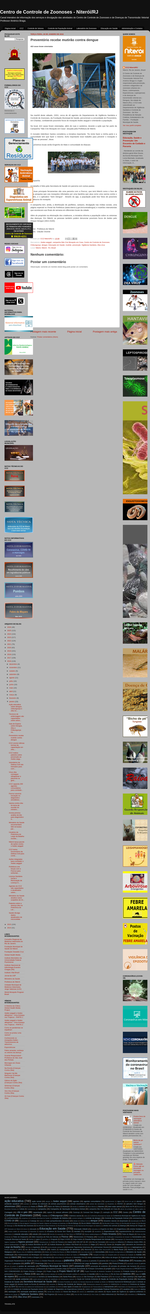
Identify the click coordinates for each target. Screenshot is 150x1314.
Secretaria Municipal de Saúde (38, 1281)
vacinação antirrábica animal (31, 1292)
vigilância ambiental (136, 1292)
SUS (59, 1287)
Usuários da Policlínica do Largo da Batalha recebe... (16, 835)
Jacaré (109, 1244)
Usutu (136, 1289)
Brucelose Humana (11, 1209)
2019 (9, 651)
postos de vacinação (27, 1266)
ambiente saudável (12, 1204)
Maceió (43, 1249)
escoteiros (98, 1231)
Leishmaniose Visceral (101, 1247)
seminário (42, 1284)
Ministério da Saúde (12, 979)
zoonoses (35, 1297)
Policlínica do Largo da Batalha (86, 1263)
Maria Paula (118, 1249)
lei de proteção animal (54, 1247)
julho (11, 681)
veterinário (90, 1292)
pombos (105, 1263)
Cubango (33, 1221)
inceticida (112, 1242)
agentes (76, 1201)
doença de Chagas (136, 1226)
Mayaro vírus (20, 1252)
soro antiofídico (51, 1287)
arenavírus (24, 1206)
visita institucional (107, 1294)
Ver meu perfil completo (132, 125)
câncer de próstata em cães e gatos (131, 1209)
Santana (78, 1276)
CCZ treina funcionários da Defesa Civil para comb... (16, 853)
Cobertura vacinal (75, 1216)
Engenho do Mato (106, 1229)
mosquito (84, 1254)
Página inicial (10, 28)
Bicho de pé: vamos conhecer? (138, 1142)
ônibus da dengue (111, 1257)
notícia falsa (58, 1257)
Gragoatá (54, 1239)
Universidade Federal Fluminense (106, 1289)
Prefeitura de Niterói (12, 982)
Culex (41, 1221)
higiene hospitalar (10, 1242)
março (12, 695)
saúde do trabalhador (51, 1279)
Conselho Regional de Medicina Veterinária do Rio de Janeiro (14, 941)
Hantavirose (139, 1239)
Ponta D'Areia (117, 1263)
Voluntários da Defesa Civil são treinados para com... (16, 766)
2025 (9, 630)
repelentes (83, 1274)
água (119, 1201)
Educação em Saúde (109, 28)
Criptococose (23, 1221)
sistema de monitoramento (35, 1287)
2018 (9, 654)
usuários (126, 1289)
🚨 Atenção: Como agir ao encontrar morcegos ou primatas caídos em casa (133, 1170)
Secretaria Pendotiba (63, 1282)
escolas (77, 1231)
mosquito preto (112, 1255)
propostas (117, 1271)
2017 (9, 658)
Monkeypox (36, 1255)
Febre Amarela (109, 1234)
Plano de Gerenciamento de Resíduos (59, 1263)
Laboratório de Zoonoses (86, 28)
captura (49, 1212)
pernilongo (8, 1263)
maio (11, 688)
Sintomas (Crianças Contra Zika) (12, 1087)
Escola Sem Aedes (64, 1231)
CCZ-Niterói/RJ (131, 67)
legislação (36, 1247)
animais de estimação (40, 1204)
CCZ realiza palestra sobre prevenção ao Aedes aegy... (15, 756)
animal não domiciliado (97, 1204)
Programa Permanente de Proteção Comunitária (86, 1269)
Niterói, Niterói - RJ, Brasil (46, 248)
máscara (140, 1249)
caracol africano (62, 1212)
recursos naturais (49, 1274)
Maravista (88, 1249)
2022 (9, 641)
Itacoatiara (85, 1244)
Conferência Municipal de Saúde (100, 1216)
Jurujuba (117, 1244)
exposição (60, 1234)
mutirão (69, 245)
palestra (69, 1260)
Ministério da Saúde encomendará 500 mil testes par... (16, 826)
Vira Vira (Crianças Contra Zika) (12, 1092)
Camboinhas (31, 1209)
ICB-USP (79, 1242)
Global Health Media (12, 955)
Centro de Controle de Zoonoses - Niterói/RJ (49, 12)
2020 (9, 648)
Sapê (140, 1277)
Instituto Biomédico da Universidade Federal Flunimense (13, 960)
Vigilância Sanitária (89, 245)
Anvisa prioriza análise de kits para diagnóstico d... (16, 816)
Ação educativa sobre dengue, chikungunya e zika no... (15, 708)
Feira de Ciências (52, 1237)
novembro (13, 667)
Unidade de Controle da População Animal (28, 1289)
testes (76, 1287)
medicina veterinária (34, 1252)
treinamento (109, 1287)
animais (26, 1204)
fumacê (127, 1237)
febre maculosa (37, 1237)
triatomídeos (122, 1287)
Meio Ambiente (72, 1252)
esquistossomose (125, 1231)
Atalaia (33, 1206)
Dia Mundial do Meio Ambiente (45, 1225)
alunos (139, 1201)
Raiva (27, 1274)
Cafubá (21, 1209)
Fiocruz (65, 1236)
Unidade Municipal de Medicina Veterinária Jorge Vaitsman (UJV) (13, 987)
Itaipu (93, 1244)
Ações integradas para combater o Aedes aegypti (16, 861)
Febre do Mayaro (128, 1234)
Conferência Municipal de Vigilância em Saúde (129, 1216)
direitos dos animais (110, 1226)
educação (33, 1229)
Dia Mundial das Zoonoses (24, 1226)
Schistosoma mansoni (67, 1279)
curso (67, 1221)
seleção (75, 1282)
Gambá (31, 1239)
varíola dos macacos (53, 1291)
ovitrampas (58, 1261)
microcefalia (99, 1252)
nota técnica (47, 1257)
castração (106, 1212)
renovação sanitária (71, 1274)
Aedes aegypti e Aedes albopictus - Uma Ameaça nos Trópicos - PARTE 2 (14, 1022)
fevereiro (13, 698)
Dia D (143, 1221)
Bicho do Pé (130, 1206)
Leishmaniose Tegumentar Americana (77, 1247)
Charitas (45, 1216)
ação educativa (14, 1201)
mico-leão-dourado (87, 1252)
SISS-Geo (21, 1287)
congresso (24, 1218)
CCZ (22, 28)
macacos (34, 1249)
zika (10, 1297)
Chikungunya (36, 245)
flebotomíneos (78, 1237)
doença (123, 1226)
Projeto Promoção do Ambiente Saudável (98, 1271)
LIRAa (20, 1249)
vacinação (12, 1292)
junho (11, 684)
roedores (126, 1274)
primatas (114, 1266)
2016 (9, 661)
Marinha (131, 1249)
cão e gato (22, 1212)
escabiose (50, 1231)
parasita (93, 1261)
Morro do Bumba (58, 1255)
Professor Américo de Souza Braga (23, 1268)
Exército (52, 1234)
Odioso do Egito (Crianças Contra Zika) (13, 1082)
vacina (142, 1289)
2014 (9, 928)
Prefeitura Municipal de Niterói (54, 1266)
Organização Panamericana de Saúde (18, 1261)
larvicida (28, 1247)
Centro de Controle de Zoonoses (97, 242)
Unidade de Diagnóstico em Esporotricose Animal (64, 1289)
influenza (121, 1242)
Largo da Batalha (13, 1247)
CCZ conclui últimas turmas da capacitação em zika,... (16, 746)
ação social (36, 1201)
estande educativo (21, 1234)
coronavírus (137, 1218)
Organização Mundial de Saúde (132, 1257)
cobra (86, 1216)
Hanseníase (129, 1239)
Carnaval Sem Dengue (91, 1212)
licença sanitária (10, 1249)
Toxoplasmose (85, 1287)
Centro (125, 1212)
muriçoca (122, 1255)
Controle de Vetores (36, 28)
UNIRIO (87, 1289)
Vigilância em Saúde (11, 1294)
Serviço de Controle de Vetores (70, 1284)
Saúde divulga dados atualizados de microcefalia (15, 916)
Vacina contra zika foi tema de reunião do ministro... (16, 806)
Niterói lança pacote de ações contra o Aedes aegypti (16, 844)
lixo (26, 1249)
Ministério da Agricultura (116, 1252)
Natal (6, 1257)
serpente (52, 1284)
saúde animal (37, 1279)
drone (25, 1229)
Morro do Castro (72, 1255)
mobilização (9, 1255)
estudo (35, 1234)
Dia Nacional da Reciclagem (84, 1225)
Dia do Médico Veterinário (90, 1223)
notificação (68, 1257)
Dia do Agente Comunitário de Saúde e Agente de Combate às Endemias (43, 1223)
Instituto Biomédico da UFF (37, 1244)
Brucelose (140, 1206)
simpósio (125, 1284)
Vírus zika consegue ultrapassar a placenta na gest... (15, 776)
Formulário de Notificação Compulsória (110, 1237)
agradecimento (109, 1201)
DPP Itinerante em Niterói (13, 1229)
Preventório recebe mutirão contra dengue (16, 738)
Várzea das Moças (69, 1292)
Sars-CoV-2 (9, 1279)
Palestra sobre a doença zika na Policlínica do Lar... (16, 906)
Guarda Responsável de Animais (98, 1239)
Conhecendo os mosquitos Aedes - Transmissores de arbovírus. (12, 1041)
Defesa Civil (84, 1221)
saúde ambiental (22, 1279)
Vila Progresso (49, 1294)
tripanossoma (132, 1287)
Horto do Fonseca (57, 1242)
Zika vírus (101, 245)
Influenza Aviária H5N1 (135, 1242)
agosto (12, 678)
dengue (44, 245)
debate (75, 1221)
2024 (9, 634)
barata (75, 1206)
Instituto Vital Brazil (12, 973)
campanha (42, 1209)
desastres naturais (110, 1221)
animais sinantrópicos (78, 1204)
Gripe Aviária (77, 1239)
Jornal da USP (10, 976)
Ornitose (36, 1261)
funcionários (137, 1237)
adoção (48, 1201)
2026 (9, 627)
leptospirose (137, 1247)
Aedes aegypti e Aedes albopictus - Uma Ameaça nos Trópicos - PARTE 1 (14, 1015)
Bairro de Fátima (54, 1206)
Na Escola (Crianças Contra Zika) (12, 1069)
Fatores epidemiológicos (92, 1234)
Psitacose (19, 1274)
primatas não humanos (128, 1266)
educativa (95, 1229)
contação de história (60, 1218)
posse (14, 1266)
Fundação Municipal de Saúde (15, 1239)
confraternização (13, 1218)
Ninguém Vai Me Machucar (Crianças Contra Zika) (12, 1075)
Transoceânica (97, 1287)
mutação (130, 1255)
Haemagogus (119, 1239)
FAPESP (79, 1234)
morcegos (46, 1255)
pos (8, 1266)
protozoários (9, 1274)
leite (128, 1247)
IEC (87, 1242)
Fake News (69, 1234)
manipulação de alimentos (69, 1249)
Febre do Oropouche (20, 1237)
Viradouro (61, 1294)
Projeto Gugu (51, 1271)
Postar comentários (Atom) (47, 337)
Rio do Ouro (115, 1274)
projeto (108, 1269)
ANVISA (120, 1204)
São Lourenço (128, 1277)
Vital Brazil (120, 1294)
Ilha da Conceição (98, 1242)
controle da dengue (93, 1218)
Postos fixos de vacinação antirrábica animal (139, 1119)
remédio (60, 1274)
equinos (41, 1231)
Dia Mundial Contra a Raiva (110, 1223)
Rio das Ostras (103, 1274)
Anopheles (110, 1204)
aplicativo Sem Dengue (134, 1204)
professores (41, 1269)
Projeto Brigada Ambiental (124, 1268)
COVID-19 (9, 1220)
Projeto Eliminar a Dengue (32, 1271)
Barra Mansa (92, 1206)
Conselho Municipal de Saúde (40, 1218)
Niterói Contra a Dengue (30, 1257)
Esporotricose (10, 1047)
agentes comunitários (92, 1201)
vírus (68, 1294)
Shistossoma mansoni (93, 1284)
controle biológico (77, 1218)
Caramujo (76, 1212)
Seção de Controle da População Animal (117, 1279)
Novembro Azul (79, 1257)
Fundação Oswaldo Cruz (14, 952)
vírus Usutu (95, 1294)
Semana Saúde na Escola (27, 1284)
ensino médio (12, 1231)
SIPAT (13, 1287)
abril (11, 691)
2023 (9, 637)
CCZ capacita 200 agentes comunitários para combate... (16, 787)
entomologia (23, 1231)
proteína (140, 1271)
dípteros (98, 1225)
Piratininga (39, 1263)
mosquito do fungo (99, 1255)
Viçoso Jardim (111, 1292)
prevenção (76, 245)
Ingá (23, 1244)
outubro (12, 671)
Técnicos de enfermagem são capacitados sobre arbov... (16, 717)
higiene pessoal (25, 1242)
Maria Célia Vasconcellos (103, 1249)
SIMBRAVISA (115, 1284)
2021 (9, 644)
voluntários (131, 1294)
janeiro (12, 702)
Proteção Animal (129, 1271)
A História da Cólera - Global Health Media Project (13, 1008)
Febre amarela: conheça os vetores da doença (14, 1051)
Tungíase (142, 1287)
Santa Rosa (67, 1277)
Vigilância (122, 1292)
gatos (38, 1239)
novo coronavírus (94, 1257)
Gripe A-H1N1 (65, 1239)
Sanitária (42, 1277)
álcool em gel (129, 1201)
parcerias (102, 1261)
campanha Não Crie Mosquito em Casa (68, 242)
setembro (13, 674)
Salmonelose (32, 1276)
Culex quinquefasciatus (54, 1221)
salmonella (22, 1276)
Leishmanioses (117, 1247)
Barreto (101, 1206)
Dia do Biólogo (73, 1223)
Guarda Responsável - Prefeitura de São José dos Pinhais (13, 1058)
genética (45, 1239)
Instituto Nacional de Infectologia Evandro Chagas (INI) (12, 967)
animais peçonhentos (58, 1204)
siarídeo (105, 1284)
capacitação (37, 1212)
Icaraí (70, 1242)
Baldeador (66, 1206)
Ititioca (101, 1244)
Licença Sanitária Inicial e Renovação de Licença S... (15, 879)
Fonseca (90, 1237)
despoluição (124, 1221)
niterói (14, 1257)
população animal (132, 1263)
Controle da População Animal (60, 28)
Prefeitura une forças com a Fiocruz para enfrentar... (15, 870)
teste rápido (67, 1287)
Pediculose (124, 1260)
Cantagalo (9, 1212)
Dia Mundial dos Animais (65, 1225)
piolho (27, 1263)
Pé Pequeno (112, 1261)
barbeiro (82, 1206)
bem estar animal (115, 1206)
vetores (100, 1292)
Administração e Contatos (132, 28)
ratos (38, 1274)
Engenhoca (121, 1229)
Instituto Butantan (56, 1244)
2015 (9, 924)
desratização (135, 1221)
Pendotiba (138, 1261)
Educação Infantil (80, 1229)
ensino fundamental (137, 1229)
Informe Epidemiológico (12, 1244)
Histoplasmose (43, 1242)
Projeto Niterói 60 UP (69, 1271)
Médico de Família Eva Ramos (54, 1252)
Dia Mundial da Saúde (129, 1223)
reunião (92, 1274)
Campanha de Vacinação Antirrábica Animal (67, 1209)
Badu (40, 1206)
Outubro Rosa (47, 1261)
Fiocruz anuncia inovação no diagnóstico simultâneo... (15, 797)
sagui (137, 1274)
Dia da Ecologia (13, 1223)
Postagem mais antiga (105, 331)
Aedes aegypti (46, 242)
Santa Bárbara (53, 1277)
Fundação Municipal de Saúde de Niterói (14, 948)
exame (44, 1234)
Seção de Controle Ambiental (87, 1279)
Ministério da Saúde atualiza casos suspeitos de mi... (16, 898)
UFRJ (9, 1289)
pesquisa (17, 1263)
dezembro (13, 664)
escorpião (88, 1231)
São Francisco (102, 1277)
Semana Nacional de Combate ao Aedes (93, 1282)
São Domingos (89, 1277)
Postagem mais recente (43, 331)
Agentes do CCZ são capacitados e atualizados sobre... (16, 889)
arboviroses (10, 1206)
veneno (82, 1291)
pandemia (85, 1261)
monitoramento (23, 1255)
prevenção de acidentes (99, 1266)
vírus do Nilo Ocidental (81, 1294)
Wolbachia (141, 1294)
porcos (143, 1263)
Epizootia (33, 1231)
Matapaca (8, 1252)
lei (44, 1247)
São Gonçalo (116, 1276)
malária (53, 1249)
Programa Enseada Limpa (57, 1269)
